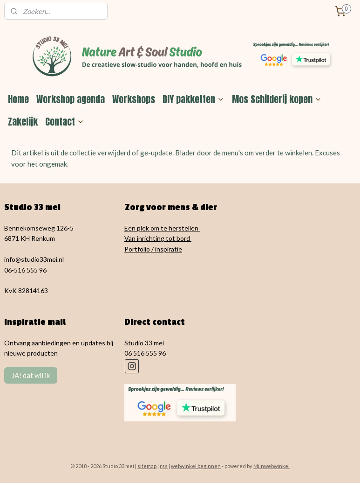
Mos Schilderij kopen (277, 99)
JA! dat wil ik (31, 375)
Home (18, 99)
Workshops (133, 99)
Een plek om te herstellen (162, 228)
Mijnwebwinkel (271, 466)
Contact (64, 121)
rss (164, 466)
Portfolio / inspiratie (153, 249)
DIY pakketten (193, 99)
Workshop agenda (70, 99)
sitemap (146, 466)
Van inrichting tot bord (157, 238)
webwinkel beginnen (196, 466)
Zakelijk (23, 121)
